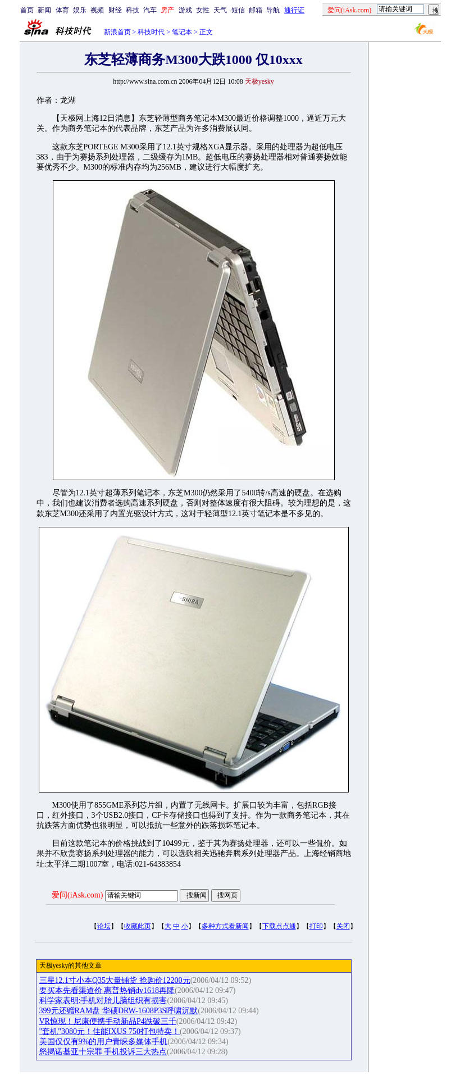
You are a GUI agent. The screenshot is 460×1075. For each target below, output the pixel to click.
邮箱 (255, 10)
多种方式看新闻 (225, 926)
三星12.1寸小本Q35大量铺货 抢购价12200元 (114, 980)
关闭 (343, 926)
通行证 (294, 10)
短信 (238, 10)
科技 (132, 10)
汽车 (150, 10)
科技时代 (151, 32)
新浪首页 (117, 32)
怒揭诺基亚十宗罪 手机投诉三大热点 (103, 1051)
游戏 (185, 10)
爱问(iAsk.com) (77, 895)
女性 (202, 10)
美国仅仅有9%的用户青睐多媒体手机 (103, 1041)
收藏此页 (137, 926)
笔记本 (182, 32)
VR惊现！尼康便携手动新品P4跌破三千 (107, 1021)
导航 (273, 10)
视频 (97, 10)
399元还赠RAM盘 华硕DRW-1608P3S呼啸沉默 (118, 1010)
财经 (115, 10)
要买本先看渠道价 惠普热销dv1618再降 (107, 990)
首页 (27, 10)
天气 (220, 10)
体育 (62, 10)
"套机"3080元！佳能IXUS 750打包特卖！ (109, 1031)
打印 (316, 926)
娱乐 (79, 10)
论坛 (104, 926)
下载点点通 (279, 926)
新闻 (44, 10)
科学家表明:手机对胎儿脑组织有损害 (103, 1000)
